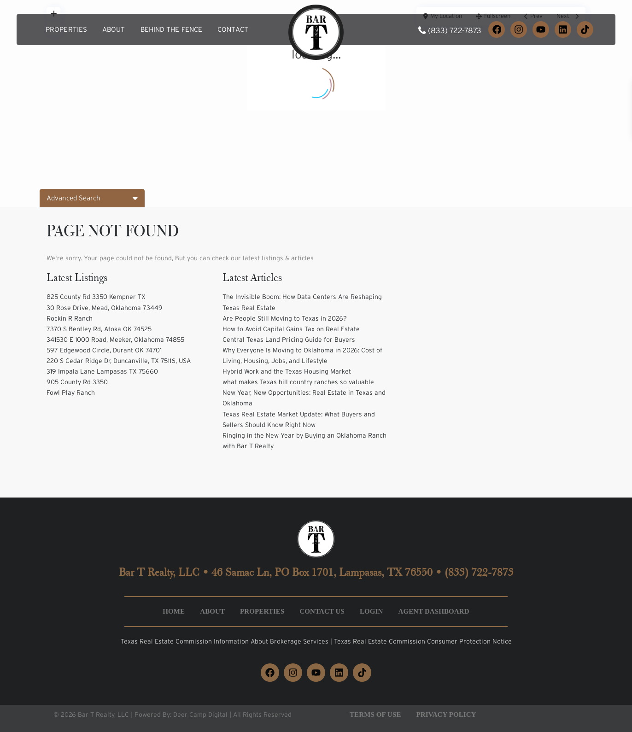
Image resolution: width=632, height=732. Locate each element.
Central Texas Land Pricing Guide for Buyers (288, 339)
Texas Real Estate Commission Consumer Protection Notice (423, 641)
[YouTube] (541, 29)
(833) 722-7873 (454, 30)
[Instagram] (518, 29)
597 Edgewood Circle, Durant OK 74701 (104, 350)
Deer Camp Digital (200, 714)
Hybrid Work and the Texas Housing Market (286, 371)
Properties (66, 29)
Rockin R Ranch (70, 318)
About (113, 29)
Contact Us (322, 611)
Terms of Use (375, 714)
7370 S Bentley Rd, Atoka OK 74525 (99, 329)
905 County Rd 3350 (77, 382)
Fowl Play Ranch (71, 392)
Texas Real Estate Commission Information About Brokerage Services (225, 641)
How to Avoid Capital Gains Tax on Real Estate (291, 329)
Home (174, 611)
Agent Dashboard (433, 611)
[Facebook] (496, 29)
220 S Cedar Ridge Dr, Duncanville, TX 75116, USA (119, 360)
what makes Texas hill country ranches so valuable (298, 382)
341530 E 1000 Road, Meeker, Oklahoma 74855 (115, 339)
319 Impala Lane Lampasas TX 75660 (102, 371)
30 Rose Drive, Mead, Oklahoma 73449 (105, 307)
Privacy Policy (446, 714)
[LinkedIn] (563, 29)
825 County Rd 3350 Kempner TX (96, 296)
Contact (232, 29)
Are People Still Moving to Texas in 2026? (284, 318)
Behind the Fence (171, 29)
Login (371, 611)
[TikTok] (585, 29)
